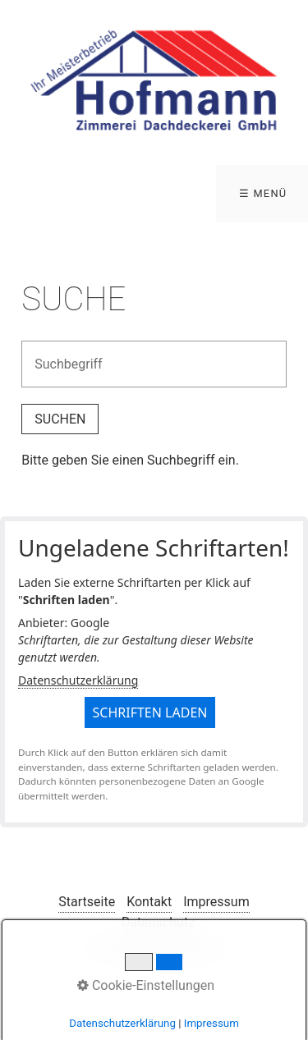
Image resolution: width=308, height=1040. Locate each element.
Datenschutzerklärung (78, 680)
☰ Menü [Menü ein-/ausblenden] (263, 193)
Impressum (216, 901)
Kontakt (149, 901)
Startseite (86, 901)
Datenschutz (158, 922)
